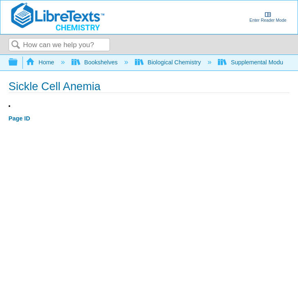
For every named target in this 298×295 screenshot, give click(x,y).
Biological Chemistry (169, 62)
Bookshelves (95, 62)
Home (41, 62)
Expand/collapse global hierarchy (18, 62)
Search (16, 45)
